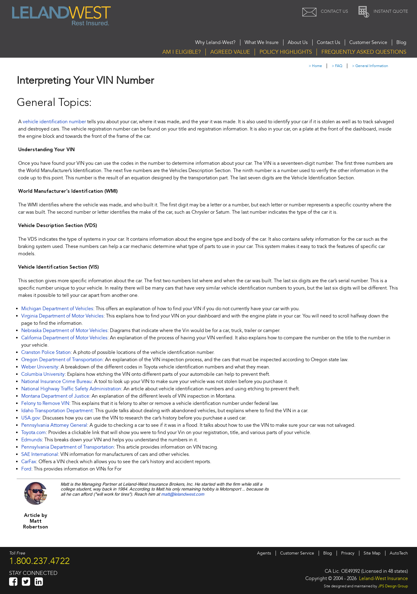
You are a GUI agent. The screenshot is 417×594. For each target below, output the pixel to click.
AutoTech (399, 553)
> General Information (370, 66)
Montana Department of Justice (55, 396)
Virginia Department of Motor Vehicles (62, 316)
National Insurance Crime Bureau (56, 381)
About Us (298, 42)
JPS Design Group (393, 586)
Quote (381, 11)
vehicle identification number (54, 122)
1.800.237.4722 (39, 560)
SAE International (39, 454)
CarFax (28, 462)
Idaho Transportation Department (57, 411)
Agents (264, 553)
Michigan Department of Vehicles (57, 309)
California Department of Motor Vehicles (64, 338)
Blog (401, 42)
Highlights (285, 52)
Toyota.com (33, 432)
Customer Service (368, 42)
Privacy (347, 553)
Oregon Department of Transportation (62, 360)
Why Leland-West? (215, 42)
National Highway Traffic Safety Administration (71, 389)
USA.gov (30, 418)
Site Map (372, 553)
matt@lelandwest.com (182, 494)
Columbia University (43, 374)
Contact (323, 11)
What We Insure (262, 42)
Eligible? (181, 52)
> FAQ (337, 66)
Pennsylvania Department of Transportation (67, 447)
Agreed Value (230, 52)
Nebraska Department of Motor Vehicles (64, 331)
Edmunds (31, 440)
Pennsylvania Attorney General (54, 425)
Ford (26, 469)
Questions (363, 52)
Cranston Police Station (46, 352)
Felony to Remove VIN (45, 403)
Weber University (39, 367)
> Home (315, 66)
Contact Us (328, 42)
